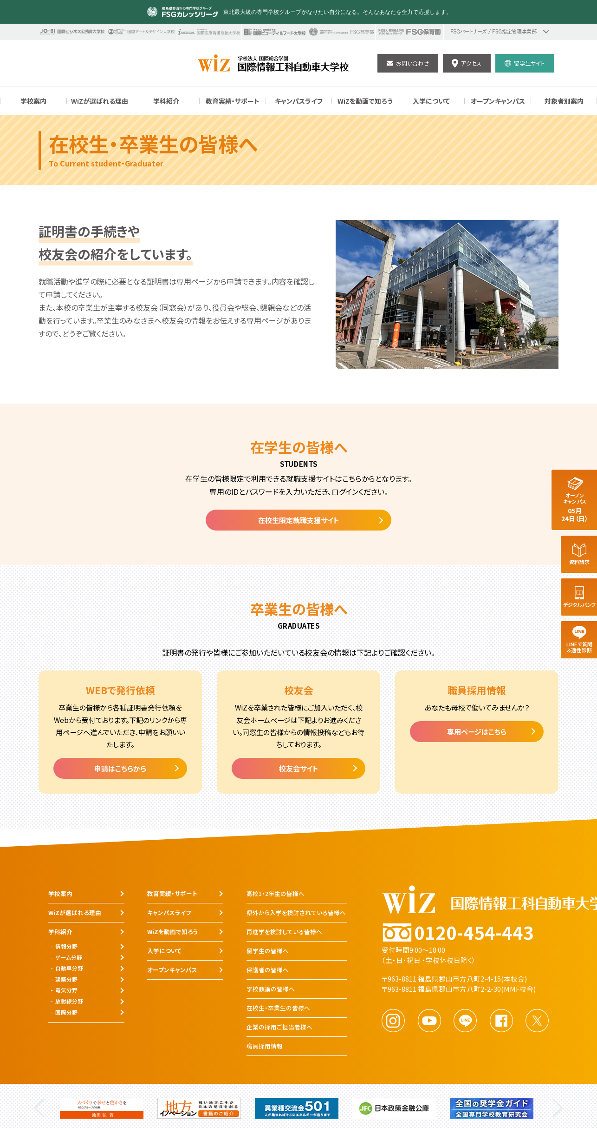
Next (557, 1108)
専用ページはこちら (476, 732)
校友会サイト (298, 768)
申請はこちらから (120, 768)
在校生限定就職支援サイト (298, 520)
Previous (39, 1108)
